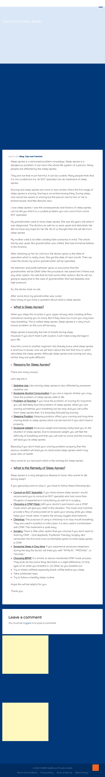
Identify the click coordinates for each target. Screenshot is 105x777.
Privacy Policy (46, 772)
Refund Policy (81, 772)
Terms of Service (64, 772)
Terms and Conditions (27, 772)
